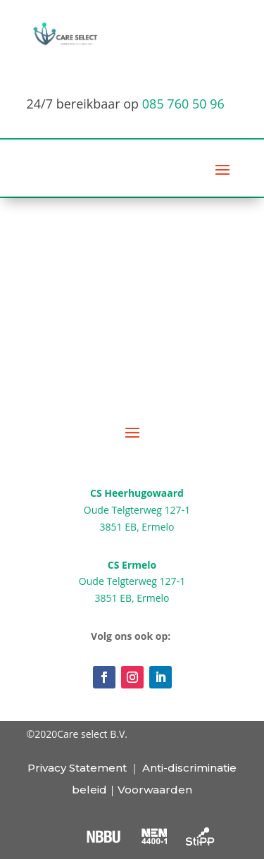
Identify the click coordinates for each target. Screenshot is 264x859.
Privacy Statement (77, 767)
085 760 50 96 (183, 103)
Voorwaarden (155, 789)
